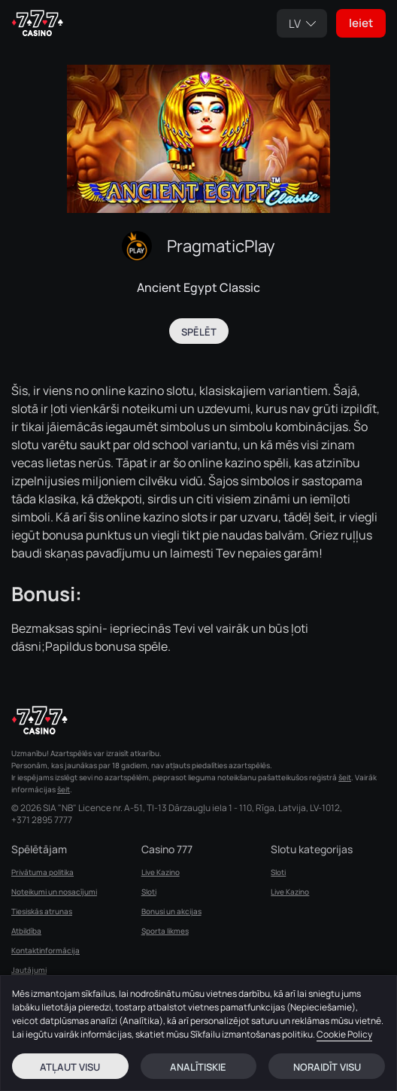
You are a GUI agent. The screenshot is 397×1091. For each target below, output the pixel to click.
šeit (344, 777)
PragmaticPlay (221, 246)
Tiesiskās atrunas (41, 911)
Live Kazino (160, 872)
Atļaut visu (70, 1067)
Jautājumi (29, 970)
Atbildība (26, 930)
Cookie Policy (344, 1034)
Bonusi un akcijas (171, 911)
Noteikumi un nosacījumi (54, 891)
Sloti (148, 891)
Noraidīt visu (327, 1067)
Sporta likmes (165, 930)
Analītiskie (198, 1067)
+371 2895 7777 (41, 820)
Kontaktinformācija (45, 950)
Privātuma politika (42, 872)
